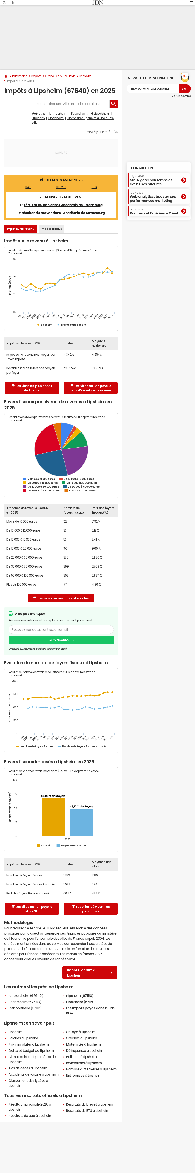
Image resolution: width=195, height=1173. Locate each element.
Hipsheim (38, 118)
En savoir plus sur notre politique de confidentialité (38, 648)
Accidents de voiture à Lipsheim (33, 1074)
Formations (143, 168)
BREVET (61, 187)
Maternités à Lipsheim (83, 1044)
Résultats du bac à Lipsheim (30, 1115)
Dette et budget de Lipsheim (31, 1050)
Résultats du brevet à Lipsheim (90, 1104)
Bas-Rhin (69, 76)
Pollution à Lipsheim (81, 1056)
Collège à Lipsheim (80, 1032)
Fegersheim (79, 113)
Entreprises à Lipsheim (83, 1075)
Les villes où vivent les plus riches (61, 598)
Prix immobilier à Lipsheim (29, 1044)
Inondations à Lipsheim (84, 1063)
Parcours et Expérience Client (154, 211)
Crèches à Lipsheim (81, 1038)
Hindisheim (56, 118)
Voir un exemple (181, 96)
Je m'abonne (58, 640)
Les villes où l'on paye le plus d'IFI (32, 909)
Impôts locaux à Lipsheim (89, 972)
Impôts (36, 76)
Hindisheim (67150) (81, 1002)
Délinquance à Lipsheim (84, 1050)
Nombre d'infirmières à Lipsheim (91, 1069)
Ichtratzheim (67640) (26, 995)
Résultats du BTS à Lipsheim (87, 1110)
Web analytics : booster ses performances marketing (153, 197)
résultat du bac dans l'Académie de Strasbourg (63, 205)
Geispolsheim (100, 113)
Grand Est (52, 76)
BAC (28, 187)
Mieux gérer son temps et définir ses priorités (151, 180)
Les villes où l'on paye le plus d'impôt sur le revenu (90, 388)
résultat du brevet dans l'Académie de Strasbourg (63, 212)
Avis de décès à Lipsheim (28, 1068)
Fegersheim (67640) (25, 1002)
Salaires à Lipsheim (23, 1038)
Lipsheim (85, 76)
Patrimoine (19, 76)
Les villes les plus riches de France (32, 388)
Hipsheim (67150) (79, 995)
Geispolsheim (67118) (25, 1008)
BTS (94, 187)
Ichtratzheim (58, 113)
